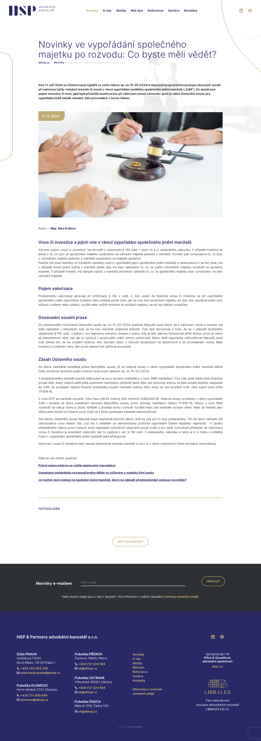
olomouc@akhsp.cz (32, 699)
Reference (156, 10)
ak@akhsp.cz (86, 668)
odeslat (213, 581)
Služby (121, 10)
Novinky (92, 10)
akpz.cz (217, 666)
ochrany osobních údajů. (181, 596)
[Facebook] (250, 10)
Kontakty (190, 10)
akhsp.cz (44, 62)
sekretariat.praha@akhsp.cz (39, 672)
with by (130, 726)
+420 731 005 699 (32, 695)
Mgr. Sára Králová (63, 228)
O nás (107, 10)
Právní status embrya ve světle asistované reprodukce (77, 465)
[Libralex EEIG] (217, 687)
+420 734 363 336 (32, 668)
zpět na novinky (130, 541)
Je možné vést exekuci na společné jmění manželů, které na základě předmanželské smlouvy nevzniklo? (112, 480)
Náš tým (137, 10)
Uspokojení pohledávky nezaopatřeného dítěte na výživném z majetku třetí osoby (96, 472)
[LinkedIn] (241, 10)
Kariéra (173, 10)
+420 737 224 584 (90, 664)
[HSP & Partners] (32, 11)
